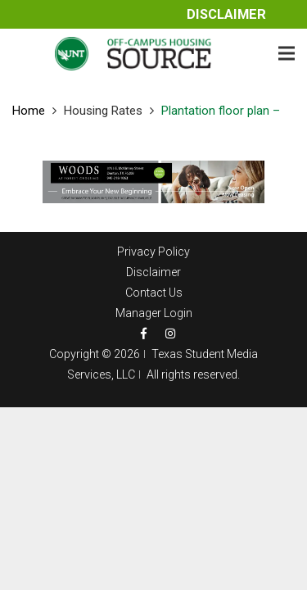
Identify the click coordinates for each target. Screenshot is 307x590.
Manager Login (153, 313)
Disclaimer (226, 14)
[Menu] (287, 53)
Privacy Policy (153, 251)
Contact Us (154, 292)
